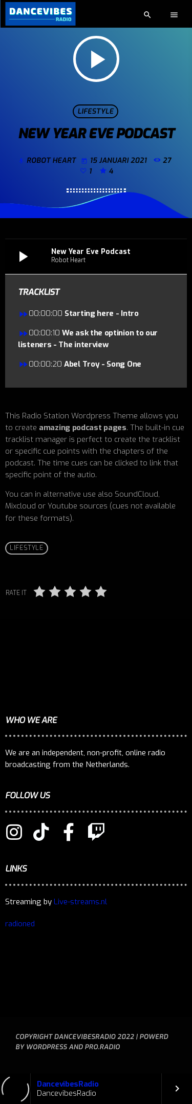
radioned (20, 924)
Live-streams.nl (80, 902)
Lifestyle (95, 111)
